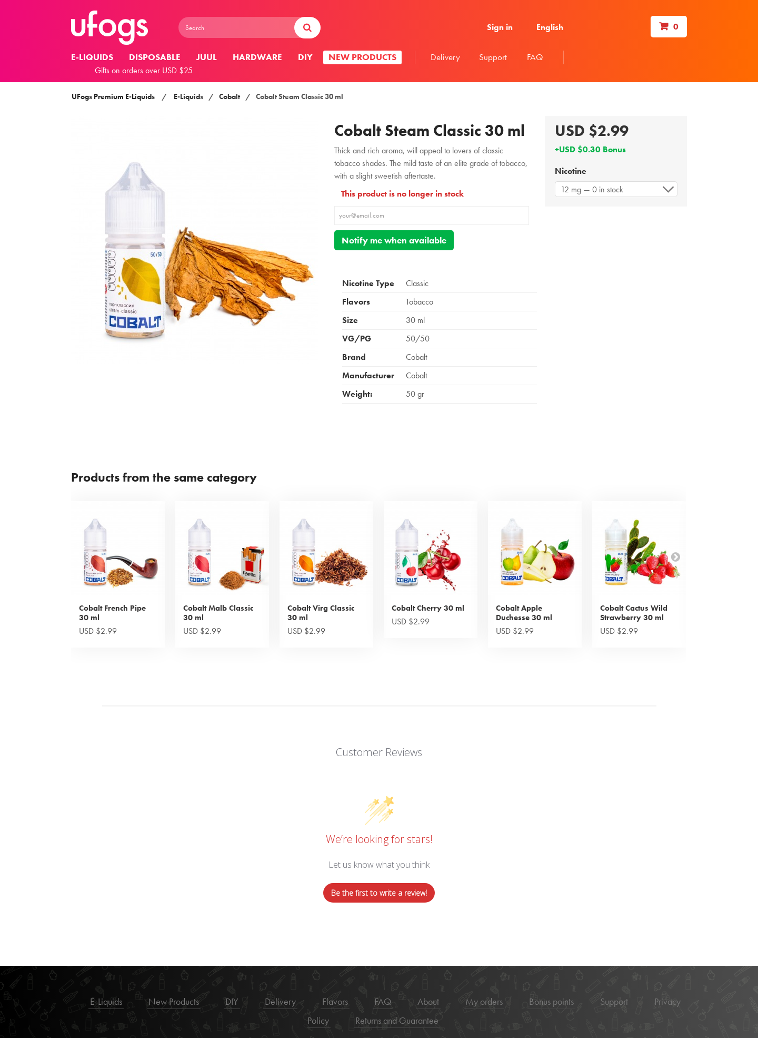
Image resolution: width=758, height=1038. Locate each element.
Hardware (257, 57)
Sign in (500, 27)
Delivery (445, 57)
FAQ (535, 57)
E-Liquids (188, 96)
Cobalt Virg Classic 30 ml (320, 613)
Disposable (155, 57)
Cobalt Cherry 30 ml (428, 608)
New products (362, 57)
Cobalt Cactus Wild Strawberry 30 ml (633, 613)
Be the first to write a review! (379, 893)
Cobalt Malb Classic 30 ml (218, 613)
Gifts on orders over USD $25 (144, 70)
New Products (173, 1001)
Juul (206, 57)
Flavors (335, 1001)
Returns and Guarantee (396, 1020)
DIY (305, 57)
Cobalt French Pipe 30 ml (112, 613)
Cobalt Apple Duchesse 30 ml (524, 613)
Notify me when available (394, 240)
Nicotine (572, 171)
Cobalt (229, 96)
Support (493, 57)
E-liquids (92, 57)
